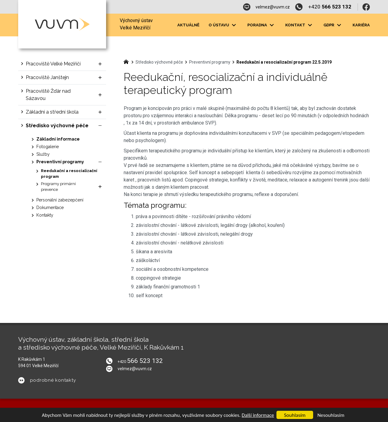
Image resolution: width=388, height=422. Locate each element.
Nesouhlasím (330, 415)
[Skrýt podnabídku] (100, 125)
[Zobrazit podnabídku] (100, 64)
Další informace (258, 415)
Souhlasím (295, 415)
